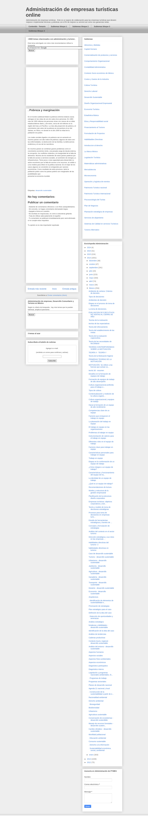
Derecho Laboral (90, 91)
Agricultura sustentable (97, 715)
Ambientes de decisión (97, 300)
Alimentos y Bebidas (92, 45)
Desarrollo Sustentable (93, 97)
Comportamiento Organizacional (97, 61)
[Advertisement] (7, 768)
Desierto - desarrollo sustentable (101, 588)
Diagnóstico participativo (98, 666)
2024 (89, 247)
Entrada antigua (69, 289)
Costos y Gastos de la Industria (96, 79)
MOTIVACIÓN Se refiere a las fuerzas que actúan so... (100, 366)
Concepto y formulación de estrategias (99, 527)
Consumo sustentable (97, 741)
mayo (91, 278)
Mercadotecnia (90, 170)
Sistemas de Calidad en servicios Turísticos (101, 224)
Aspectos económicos (97, 662)
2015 (89, 254)
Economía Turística (91, 109)
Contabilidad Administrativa (95, 67)
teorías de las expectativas (99, 324)
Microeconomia (90, 176)
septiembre (93, 268)
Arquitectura (93, 597)
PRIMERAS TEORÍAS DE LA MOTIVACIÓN (100, 360)
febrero (92, 288)
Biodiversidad (94, 708)
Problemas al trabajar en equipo (101, 433)
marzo (92, 285)
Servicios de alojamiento (93, 218)
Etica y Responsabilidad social (96, 121)
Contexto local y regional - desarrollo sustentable (99, 642)
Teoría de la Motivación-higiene (101, 356)
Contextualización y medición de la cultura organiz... (101, 395)
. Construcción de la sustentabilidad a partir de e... (101, 693)
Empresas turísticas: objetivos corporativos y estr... (100, 503)
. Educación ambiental (97, 738)
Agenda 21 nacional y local (99, 688)
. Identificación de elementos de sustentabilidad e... (101, 601)
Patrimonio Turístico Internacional (97, 194)
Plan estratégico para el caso (100, 609)
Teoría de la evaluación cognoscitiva (98, 337)
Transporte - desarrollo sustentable (97, 584)
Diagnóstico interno (96, 669)
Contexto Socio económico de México (99, 73)
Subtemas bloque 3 (102, 26)
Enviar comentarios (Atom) (57, 295)
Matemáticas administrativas (95, 164)
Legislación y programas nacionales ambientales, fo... (101, 674)
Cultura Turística (90, 85)
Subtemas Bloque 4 (37, 31)
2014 (89, 258)
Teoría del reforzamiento (98, 327)
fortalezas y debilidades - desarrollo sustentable (98, 626)
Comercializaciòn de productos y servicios (100, 55)
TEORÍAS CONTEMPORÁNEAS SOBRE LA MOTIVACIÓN (101, 348)
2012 (89, 762)
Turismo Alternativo (91, 230)
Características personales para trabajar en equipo (101, 454)
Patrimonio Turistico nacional (95, 188)
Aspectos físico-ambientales (99, 659)
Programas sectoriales (97, 682)
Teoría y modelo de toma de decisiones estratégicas (99, 508)
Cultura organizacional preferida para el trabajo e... (101, 386)
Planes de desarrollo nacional (100, 685)
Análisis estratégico (96, 622)
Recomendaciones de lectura (100, 487)
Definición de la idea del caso (100, 613)
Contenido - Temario (37, 26)
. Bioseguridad (94, 704)
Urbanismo (93, 711)
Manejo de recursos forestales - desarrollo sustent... (101, 724)
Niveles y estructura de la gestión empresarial (98, 492)
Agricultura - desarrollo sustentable (97, 573)
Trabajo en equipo (96, 458)
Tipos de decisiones (96, 297)
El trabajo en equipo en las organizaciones (99, 428)
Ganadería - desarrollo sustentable (97, 578)
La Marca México (91, 151)
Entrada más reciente (37, 289)
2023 (89, 251)
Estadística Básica (91, 115)
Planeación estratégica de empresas (98, 212)
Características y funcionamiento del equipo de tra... (101, 474)
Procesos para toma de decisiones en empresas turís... (99, 515)
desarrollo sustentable (43, 190)
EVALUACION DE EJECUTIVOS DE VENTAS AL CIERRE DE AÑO (101, 314)
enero (91, 755)
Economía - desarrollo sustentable (97, 592)
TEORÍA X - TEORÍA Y (97, 353)
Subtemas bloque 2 (80, 26)
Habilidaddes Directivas (93, 139)
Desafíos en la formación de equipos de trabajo (99, 375)
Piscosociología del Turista (94, 200)
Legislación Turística (92, 157)
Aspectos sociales (96, 656)
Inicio (54, 289)
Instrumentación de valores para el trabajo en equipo (101, 437)
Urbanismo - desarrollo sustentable (97, 561)
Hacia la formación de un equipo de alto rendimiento (101, 406)
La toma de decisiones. (98, 309)
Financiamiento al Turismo (94, 127)
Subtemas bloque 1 (59, 26)
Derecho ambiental (96, 701)
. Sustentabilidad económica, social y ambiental (100, 749)
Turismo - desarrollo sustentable (101, 557)
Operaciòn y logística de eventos (97, 182)
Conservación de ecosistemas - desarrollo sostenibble (101, 719)
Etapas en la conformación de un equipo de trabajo (101, 463)
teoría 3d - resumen (96, 370)
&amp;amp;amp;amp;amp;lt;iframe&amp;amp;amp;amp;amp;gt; (56, 57)
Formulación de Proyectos (94, 133)
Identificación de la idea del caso (101, 631)
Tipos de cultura (95, 390)
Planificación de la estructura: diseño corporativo (100, 497)
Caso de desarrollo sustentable (101, 554)
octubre (92, 264)
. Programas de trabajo (97, 678)
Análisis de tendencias (97, 634)
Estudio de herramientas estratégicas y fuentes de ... (100, 521)
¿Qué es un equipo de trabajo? (101, 484)
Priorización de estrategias (99, 606)
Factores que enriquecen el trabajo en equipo (99, 417)
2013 (89, 759)
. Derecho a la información (99, 745)
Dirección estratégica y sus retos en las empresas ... (101, 538)
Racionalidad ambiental (98, 697)
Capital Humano (90, 49)
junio (91, 274)
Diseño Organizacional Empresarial (98, 103)
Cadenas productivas (97, 638)
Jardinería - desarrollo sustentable (97, 567)
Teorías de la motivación (98, 320)
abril (91, 281)
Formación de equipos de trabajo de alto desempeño (101, 380)
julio (91, 271)
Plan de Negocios (91, 206)
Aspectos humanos (96, 652)
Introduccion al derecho (93, 145)
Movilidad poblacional (97, 735)
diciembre (93, 261)
